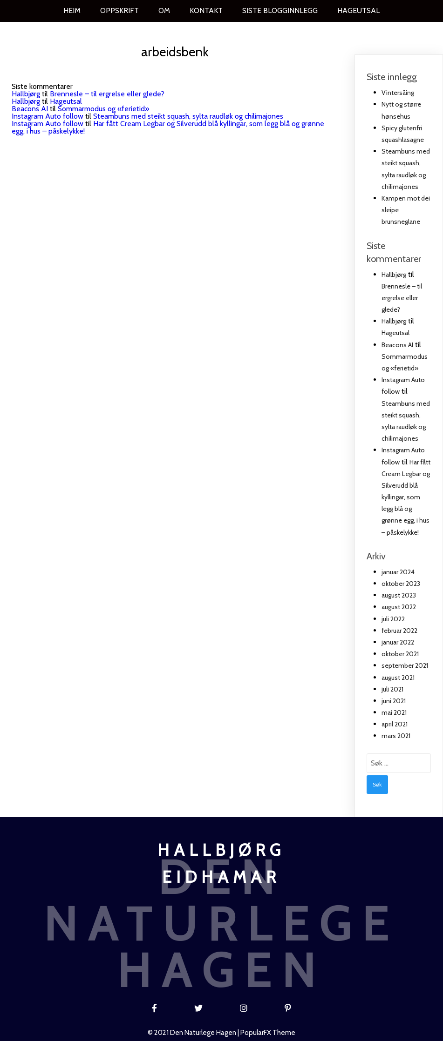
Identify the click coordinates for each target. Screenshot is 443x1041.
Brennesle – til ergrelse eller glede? (107, 93)
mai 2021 (394, 712)
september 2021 (405, 665)
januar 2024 (398, 571)
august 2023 (399, 595)
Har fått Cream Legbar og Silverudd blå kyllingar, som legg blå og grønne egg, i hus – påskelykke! (168, 127)
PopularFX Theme (267, 1030)
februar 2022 (399, 630)
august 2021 (398, 677)
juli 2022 (393, 618)
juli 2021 (392, 689)
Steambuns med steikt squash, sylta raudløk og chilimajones (188, 115)
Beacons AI (30, 108)
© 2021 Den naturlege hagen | (194, 1030)
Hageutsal (66, 100)
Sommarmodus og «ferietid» (103, 108)
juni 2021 (394, 700)
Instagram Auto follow (47, 115)
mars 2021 (396, 736)
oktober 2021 (400, 653)
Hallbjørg (26, 93)
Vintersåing (398, 92)
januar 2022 (398, 642)
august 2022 (399, 607)
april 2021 (395, 723)
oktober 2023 (401, 583)
